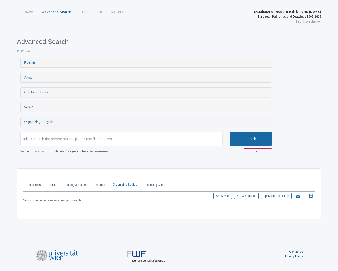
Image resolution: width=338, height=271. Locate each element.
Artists (52, 185)
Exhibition (31, 63)
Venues (100, 185)
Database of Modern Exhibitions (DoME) (287, 14)
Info (99, 12)
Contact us (296, 251)
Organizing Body (36, 122)
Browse (27, 12)
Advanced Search (56, 12)
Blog (84, 12)
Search (251, 139)
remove (258, 151)
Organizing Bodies (125, 184)
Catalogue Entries (75, 185)
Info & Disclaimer (308, 21)
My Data (117, 12)
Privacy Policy (294, 256)
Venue (29, 107)
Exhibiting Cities (155, 185)
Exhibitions (34, 185)
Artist (28, 77)
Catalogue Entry (36, 92)
